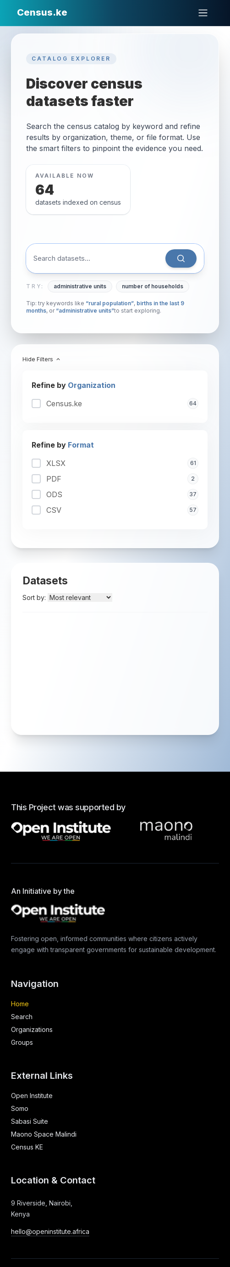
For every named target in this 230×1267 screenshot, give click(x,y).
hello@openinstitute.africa (50, 1231)
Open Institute (32, 1095)
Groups (22, 1042)
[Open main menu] (203, 13)
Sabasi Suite (29, 1121)
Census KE (27, 1147)
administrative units (80, 286)
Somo (19, 1108)
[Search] (181, 258)
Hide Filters (41, 359)
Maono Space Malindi (44, 1134)
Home (20, 1004)
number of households (152, 286)
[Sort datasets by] (80, 597)
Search (22, 1016)
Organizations (32, 1029)
